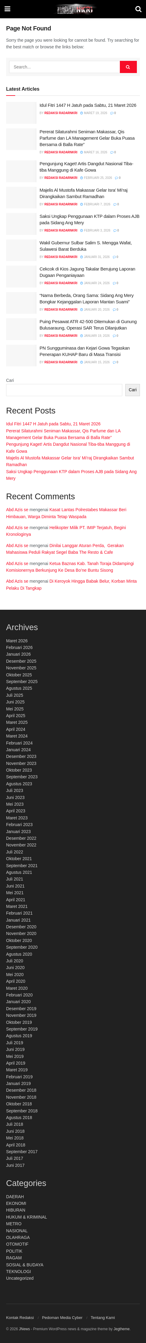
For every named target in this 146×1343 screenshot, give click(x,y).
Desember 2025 (21, 661)
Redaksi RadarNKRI (60, 113)
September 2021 (22, 865)
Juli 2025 (14, 695)
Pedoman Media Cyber (62, 1317)
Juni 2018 (15, 1131)
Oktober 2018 (19, 1103)
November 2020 (21, 933)
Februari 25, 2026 (96, 178)
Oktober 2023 (19, 770)
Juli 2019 (14, 1042)
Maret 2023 (17, 817)
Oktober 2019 (19, 1022)
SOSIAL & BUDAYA (24, 1264)
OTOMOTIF (17, 1244)
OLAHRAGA (18, 1237)
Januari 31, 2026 (94, 257)
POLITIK (14, 1251)
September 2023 (22, 776)
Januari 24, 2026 (94, 283)
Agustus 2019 (19, 1035)
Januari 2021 (18, 920)
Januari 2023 (18, 831)
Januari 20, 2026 (94, 309)
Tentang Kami (103, 1317)
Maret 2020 (17, 988)
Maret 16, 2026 (93, 152)
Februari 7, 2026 (95, 204)
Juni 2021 (15, 886)
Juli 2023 (14, 790)
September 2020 (22, 947)
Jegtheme (121, 1329)
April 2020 (15, 981)
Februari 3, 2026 (95, 230)
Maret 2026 (17, 640)
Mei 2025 (15, 708)
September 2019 (22, 1029)
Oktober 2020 (19, 940)
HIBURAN (15, 1210)
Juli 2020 (14, 960)
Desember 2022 (21, 838)
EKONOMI (16, 1203)
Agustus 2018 (19, 1117)
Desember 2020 (21, 926)
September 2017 (22, 1151)
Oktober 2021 (19, 858)
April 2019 (15, 1063)
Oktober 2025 (19, 674)
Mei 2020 (15, 974)
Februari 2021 (19, 913)
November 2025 (21, 667)
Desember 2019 (21, 1008)
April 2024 (15, 729)
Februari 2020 (19, 994)
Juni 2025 (15, 701)
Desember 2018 (21, 1090)
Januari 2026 (18, 654)
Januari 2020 (18, 1001)
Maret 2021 (17, 906)
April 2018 (15, 1144)
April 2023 (15, 810)
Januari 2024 (18, 749)
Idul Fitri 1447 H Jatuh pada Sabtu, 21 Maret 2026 (88, 105)
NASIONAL (17, 1230)
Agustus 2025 (19, 688)
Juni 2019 (15, 1049)
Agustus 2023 (19, 783)
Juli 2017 (14, 1158)
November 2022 (21, 844)
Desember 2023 (21, 756)
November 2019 (21, 1015)
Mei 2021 (15, 892)
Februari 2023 (19, 824)
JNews (24, 1329)
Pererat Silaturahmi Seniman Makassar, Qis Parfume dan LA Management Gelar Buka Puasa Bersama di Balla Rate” (87, 138)
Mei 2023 (15, 804)
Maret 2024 (17, 736)
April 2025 (15, 715)
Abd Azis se (17, 509)
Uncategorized (19, 1278)
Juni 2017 (15, 1165)
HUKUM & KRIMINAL (26, 1217)
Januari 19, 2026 (94, 335)
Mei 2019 (15, 1056)
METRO (14, 1223)
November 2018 (21, 1097)
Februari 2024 (19, 743)
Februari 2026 (19, 647)
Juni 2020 (15, 967)
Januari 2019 (18, 1083)
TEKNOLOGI (18, 1271)
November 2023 (21, 763)
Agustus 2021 (19, 872)
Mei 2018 (15, 1137)
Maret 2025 (17, 722)
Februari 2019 (19, 1076)
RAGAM (14, 1257)
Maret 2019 (17, 1069)
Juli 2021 (14, 879)
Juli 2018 (14, 1124)
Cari (10, 380)
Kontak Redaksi (20, 1317)
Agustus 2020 (19, 954)
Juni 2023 (15, 797)
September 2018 (22, 1110)
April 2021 (15, 899)
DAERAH (15, 1196)
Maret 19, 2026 (93, 113)
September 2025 (22, 681)
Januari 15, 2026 (94, 362)
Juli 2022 (14, 851)
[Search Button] (128, 67)
